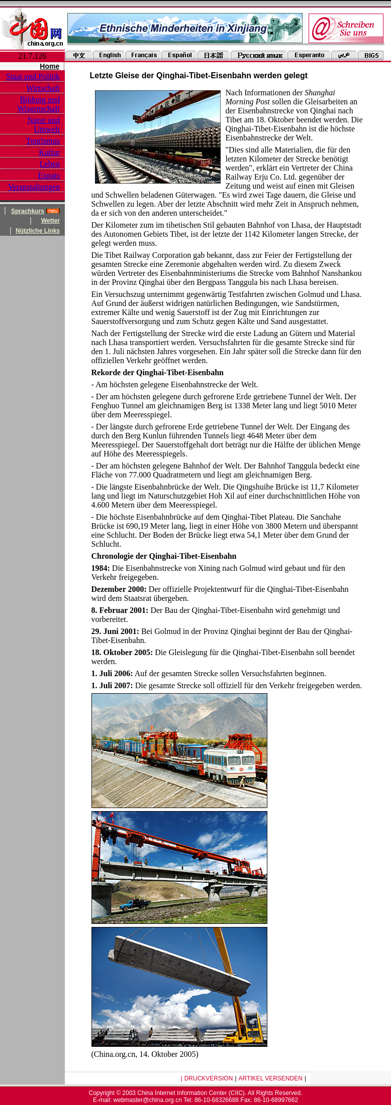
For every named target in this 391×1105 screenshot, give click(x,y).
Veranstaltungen (34, 187)
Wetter (50, 220)
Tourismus (43, 140)
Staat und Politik (33, 76)
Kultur (49, 152)
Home (49, 66)
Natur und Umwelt (44, 124)
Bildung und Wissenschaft (38, 104)
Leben (50, 164)
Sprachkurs (27, 211)
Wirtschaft (43, 88)
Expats (49, 175)
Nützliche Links (38, 230)
